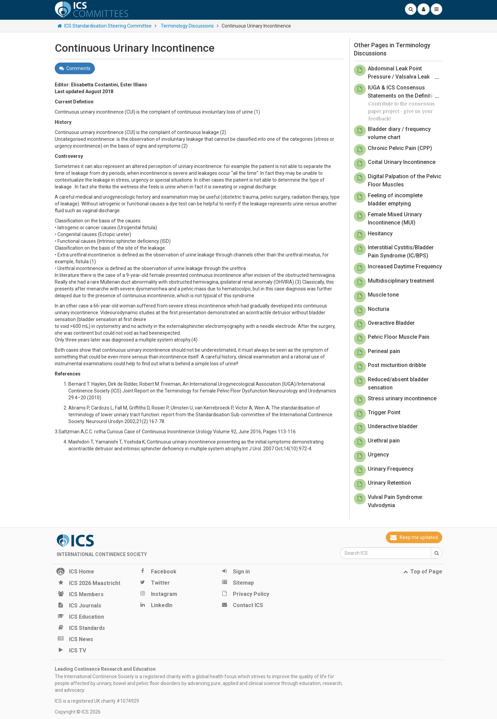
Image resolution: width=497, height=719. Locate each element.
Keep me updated (414, 537)
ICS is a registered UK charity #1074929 (97, 701)
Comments (74, 68)
